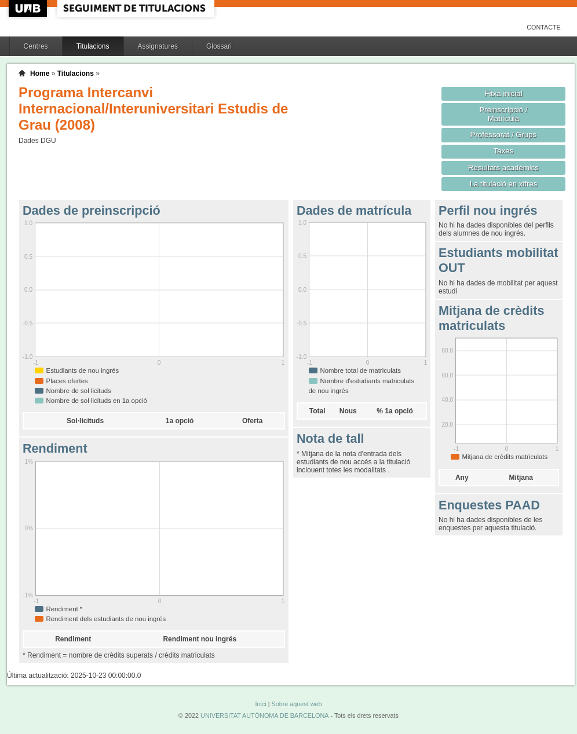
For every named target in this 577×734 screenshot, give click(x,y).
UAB (29, 8)
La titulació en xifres (504, 183)
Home (39, 73)
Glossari (219, 46)
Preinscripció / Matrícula (504, 114)
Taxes (504, 150)
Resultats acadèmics (503, 167)
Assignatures (158, 46)
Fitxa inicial (503, 93)
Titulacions (92, 46)
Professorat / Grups (503, 134)
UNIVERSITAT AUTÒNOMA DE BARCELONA (264, 715)
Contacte (544, 27)
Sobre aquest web (296, 703)
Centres (36, 46)
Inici (260, 703)
